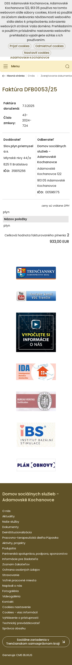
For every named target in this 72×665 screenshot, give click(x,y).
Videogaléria (11, 596)
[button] (67, 66)
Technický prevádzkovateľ (21, 623)
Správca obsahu (14, 628)
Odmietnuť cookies (49, 46)
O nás (31, 75)
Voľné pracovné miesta (19, 580)
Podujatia (9, 548)
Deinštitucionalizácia (17, 532)
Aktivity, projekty (13, 543)
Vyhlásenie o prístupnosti (20, 618)
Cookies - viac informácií (20, 612)
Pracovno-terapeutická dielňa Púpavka (30, 538)
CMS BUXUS (24, 655)
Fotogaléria (10, 591)
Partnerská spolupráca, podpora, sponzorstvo (35, 554)
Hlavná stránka (16, 75)
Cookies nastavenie (16, 607)
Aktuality (8, 516)
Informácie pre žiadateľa (20, 559)
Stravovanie (10, 575)
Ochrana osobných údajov (21, 570)
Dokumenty (10, 527)
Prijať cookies (20, 46)
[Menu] (11, 66)
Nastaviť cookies (36, 53)
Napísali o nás (12, 586)
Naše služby (10, 522)
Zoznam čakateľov (16, 564)
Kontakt (8, 602)
